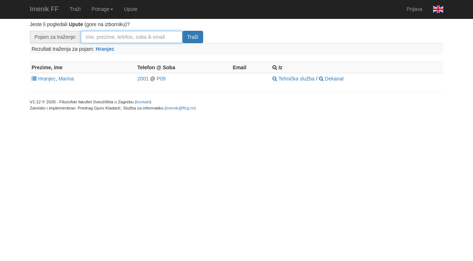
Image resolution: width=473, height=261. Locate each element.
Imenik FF (44, 9)
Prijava (414, 9)
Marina (66, 79)
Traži (75, 9)
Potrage (102, 9)
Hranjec (105, 49)
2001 (143, 79)
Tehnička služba (293, 79)
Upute (130, 9)
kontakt (143, 101)
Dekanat (331, 79)
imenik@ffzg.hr (180, 107)
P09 (161, 79)
